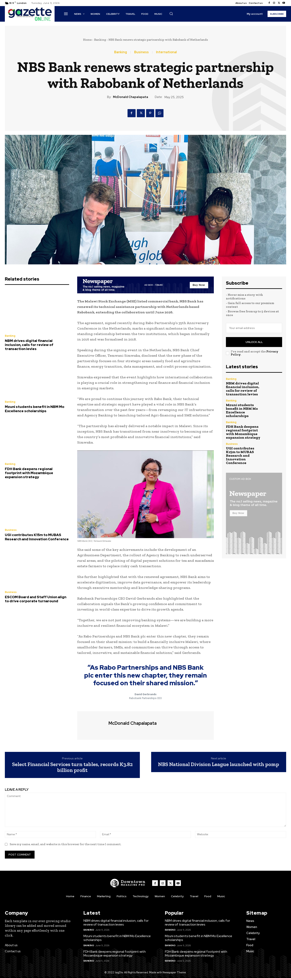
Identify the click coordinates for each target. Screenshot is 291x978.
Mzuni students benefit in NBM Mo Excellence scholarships (34, 408)
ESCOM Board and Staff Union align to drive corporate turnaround (35, 599)
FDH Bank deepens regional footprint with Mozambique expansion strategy (29, 473)
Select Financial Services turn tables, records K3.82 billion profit (72, 767)
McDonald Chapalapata (130, 97)
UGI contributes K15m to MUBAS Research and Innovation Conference (37, 537)
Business (141, 52)
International (166, 52)
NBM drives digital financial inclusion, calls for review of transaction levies (29, 344)
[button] (171, 13)
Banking (100, 40)
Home (87, 40)
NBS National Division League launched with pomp (218, 764)
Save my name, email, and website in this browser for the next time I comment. (65, 844)
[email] (254, 328)
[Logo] (128, 883)
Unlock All (254, 342)
